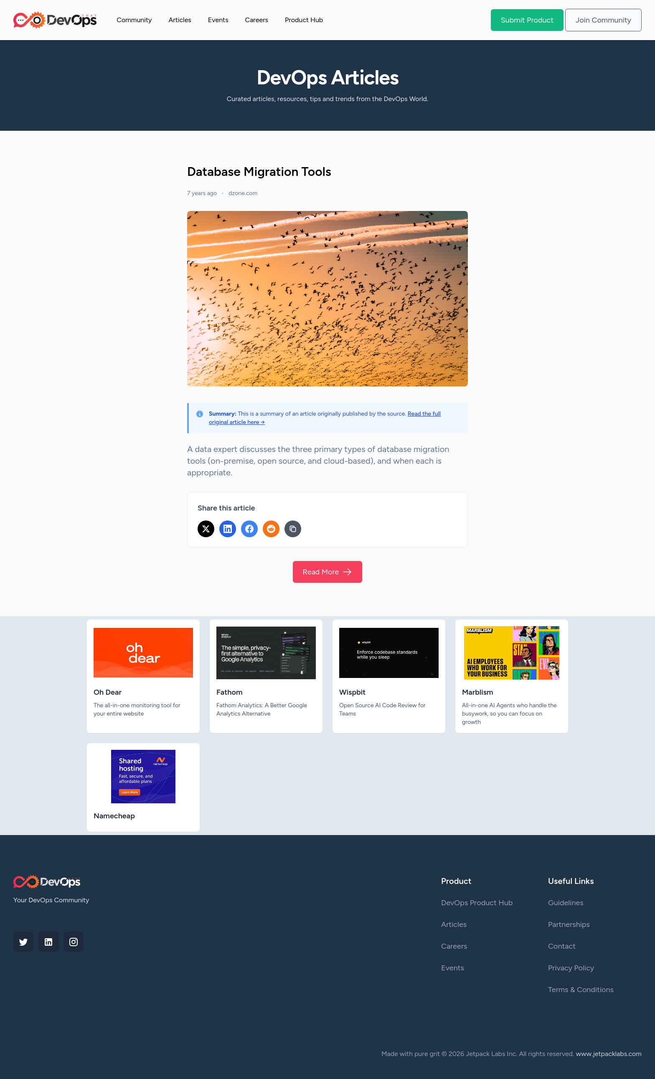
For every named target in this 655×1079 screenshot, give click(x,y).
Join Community (603, 20)
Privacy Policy (571, 967)
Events (218, 20)
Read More (328, 572)
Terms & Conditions (581, 989)
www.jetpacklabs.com (609, 1054)
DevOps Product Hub (477, 902)
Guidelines (566, 902)
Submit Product (527, 20)
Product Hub (304, 20)
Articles (179, 20)
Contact (562, 946)
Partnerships (569, 924)
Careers (256, 20)
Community (134, 20)
